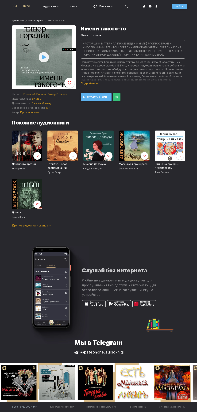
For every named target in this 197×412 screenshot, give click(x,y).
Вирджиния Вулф (92, 168)
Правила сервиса (137, 407)
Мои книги (102, 6)
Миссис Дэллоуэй (94, 164)
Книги (73, 6)
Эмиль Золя (18, 217)
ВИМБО (37, 98)
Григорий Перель (34, 94)
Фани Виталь (162, 172)
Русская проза (35, 20)
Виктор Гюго (19, 168)
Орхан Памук (54, 172)
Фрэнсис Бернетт (128, 168)
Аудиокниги (50, 6)
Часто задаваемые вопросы (171, 407)
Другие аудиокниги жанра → (32, 225)
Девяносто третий (24, 164)
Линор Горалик (57, 94)
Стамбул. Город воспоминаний (57, 165)
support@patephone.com (62, 407)
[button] (179, 6)
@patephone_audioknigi (98, 352)
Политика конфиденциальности (101, 407)
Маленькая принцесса (133, 164)
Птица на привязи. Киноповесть (167, 165)
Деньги (16, 212)
